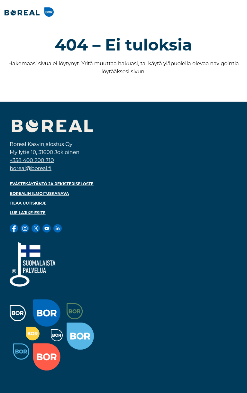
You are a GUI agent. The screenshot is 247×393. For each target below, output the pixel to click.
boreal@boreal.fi (30, 168)
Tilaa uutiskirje (28, 203)
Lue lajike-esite (28, 212)
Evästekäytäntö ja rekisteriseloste (52, 183)
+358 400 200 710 (32, 160)
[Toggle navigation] (235, 12)
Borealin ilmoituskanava (39, 193)
